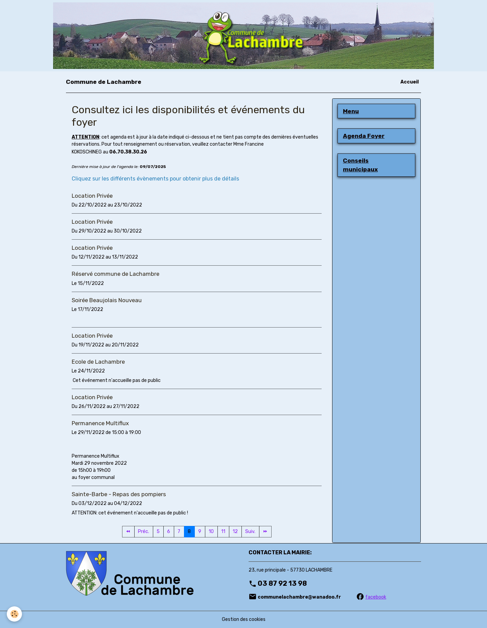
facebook (375, 597)
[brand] (103, 81)
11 (223, 531)
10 (211, 531)
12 (235, 531)
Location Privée (92, 195)
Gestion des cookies (243, 619)
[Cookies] (14, 614)
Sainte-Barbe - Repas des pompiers (119, 494)
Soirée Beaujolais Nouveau (107, 300)
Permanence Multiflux (100, 423)
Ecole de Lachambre (98, 361)
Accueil (409, 82)
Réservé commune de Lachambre (115, 273)
